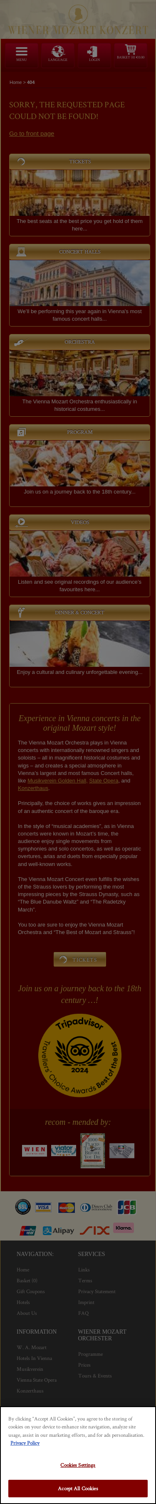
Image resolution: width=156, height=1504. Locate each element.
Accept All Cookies (78, 1488)
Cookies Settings (77, 1465)
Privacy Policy (25, 1442)
